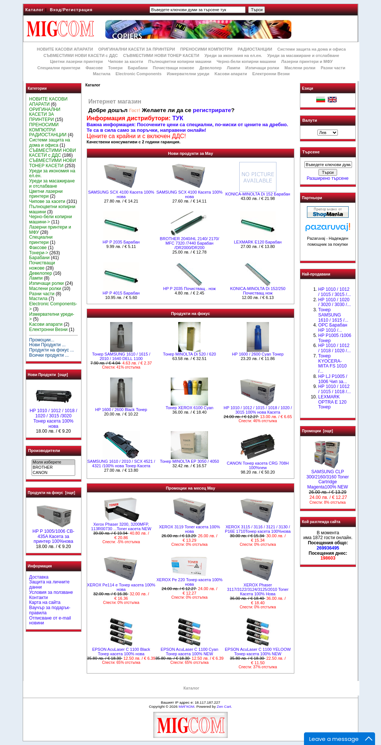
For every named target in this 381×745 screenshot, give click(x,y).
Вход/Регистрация (71, 9)
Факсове (94, 68)
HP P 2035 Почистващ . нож (189, 288)
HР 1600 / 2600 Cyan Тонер (258, 354)
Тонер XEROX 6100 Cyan (189, 407)
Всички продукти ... (49, 355)
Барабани (138, 68)
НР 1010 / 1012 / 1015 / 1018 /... (334, 389)
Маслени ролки (299, 68)
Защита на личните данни (49, 584)
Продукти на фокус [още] (51, 493)
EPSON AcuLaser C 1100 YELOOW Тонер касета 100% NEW (258, 651)
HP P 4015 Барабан (121, 293)
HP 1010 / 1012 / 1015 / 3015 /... (334, 292)
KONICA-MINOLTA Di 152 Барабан (257, 194)
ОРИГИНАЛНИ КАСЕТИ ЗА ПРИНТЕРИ (136, 49)
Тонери (115, 68)
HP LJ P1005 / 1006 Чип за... (332, 379)
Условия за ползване (51, 592)
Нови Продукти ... (47, 344)
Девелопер (210, 68)
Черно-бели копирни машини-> (50, 219)
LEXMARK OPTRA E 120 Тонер (332, 402)
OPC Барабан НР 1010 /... (332, 327)
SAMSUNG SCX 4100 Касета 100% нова (121, 194)
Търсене (311, 152)
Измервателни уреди (188, 73)
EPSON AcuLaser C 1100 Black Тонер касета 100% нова (121, 651)
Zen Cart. (224, 706)
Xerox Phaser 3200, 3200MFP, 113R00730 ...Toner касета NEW (121, 526)
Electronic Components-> (53, 306)
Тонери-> (38, 252)
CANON (53, 472)
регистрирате (212, 110)
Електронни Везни (271, 73)
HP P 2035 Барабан (121, 242)
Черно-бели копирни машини (246, 61)
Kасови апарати (231, 73)
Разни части (333, 68)
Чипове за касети (125, 61)
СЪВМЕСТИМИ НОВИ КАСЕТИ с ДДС (81, 55)
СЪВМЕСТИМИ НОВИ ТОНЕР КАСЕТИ (161, 55)
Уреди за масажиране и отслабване (303, 55)
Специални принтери (58, 68)
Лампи (233, 68)
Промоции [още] (317, 431)
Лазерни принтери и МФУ (307, 61)
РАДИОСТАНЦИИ (255, 49)
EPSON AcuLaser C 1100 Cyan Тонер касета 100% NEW (189, 651)
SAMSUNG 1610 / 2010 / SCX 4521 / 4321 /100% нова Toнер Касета (121, 463)
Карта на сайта (44, 602)
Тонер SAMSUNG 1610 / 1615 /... (333, 315)
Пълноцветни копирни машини (179, 61)
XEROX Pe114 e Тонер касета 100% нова (121, 587)
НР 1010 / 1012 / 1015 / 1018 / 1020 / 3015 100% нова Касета (258, 409)
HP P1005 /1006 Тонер (334, 338)
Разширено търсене (327, 178)
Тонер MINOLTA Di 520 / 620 (189, 354)
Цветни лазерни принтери (76, 61)
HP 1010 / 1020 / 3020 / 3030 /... (334, 302)
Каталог (34, 9)
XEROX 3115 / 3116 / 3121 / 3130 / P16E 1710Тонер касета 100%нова (258, 529)
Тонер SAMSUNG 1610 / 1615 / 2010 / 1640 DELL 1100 (121, 356)
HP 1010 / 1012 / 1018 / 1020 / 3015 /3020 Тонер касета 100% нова (53, 416)
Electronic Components (138, 73)
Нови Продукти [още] (48, 375)
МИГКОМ (186, 706)
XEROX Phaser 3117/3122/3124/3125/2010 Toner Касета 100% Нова (257, 589)
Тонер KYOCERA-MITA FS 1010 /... (332, 363)
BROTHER (53, 467)
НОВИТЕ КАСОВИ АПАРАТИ (65, 49)
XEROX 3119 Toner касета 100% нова (189, 529)
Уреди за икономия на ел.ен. (233, 55)
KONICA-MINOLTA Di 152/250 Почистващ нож (257, 290)
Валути (309, 120)
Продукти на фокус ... (51, 350)
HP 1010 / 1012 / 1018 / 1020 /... (334, 348)
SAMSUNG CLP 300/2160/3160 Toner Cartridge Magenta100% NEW (327, 477)
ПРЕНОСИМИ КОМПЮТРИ (206, 49)
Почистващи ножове (173, 68)
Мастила (102, 73)
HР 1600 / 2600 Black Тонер (121, 409)
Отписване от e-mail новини (50, 620)
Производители (44, 450)
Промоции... (41, 340)
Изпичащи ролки (262, 68)
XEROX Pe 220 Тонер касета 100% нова (189, 581)
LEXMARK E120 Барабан (258, 242)
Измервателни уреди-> (51, 317)
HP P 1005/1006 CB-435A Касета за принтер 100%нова (53, 534)
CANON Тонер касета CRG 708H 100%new (258, 465)
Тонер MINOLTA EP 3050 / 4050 (189, 461)
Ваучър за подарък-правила (49, 610)
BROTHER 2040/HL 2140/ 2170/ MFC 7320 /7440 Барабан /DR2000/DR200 (189, 243)
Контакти (38, 597)
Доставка (38, 577)
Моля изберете (53, 462)
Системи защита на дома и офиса (311, 49)
